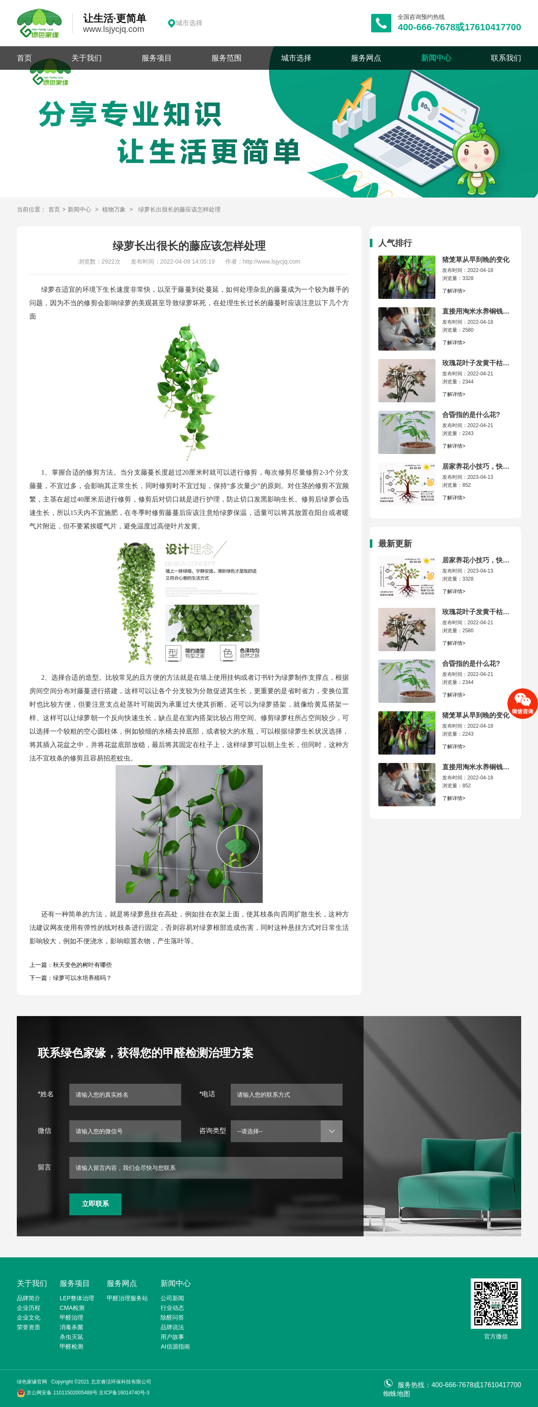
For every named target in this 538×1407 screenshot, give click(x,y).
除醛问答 (172, 1317)
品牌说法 (172, 1327)
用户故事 (172, 1336)
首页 (24, 58)
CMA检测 (72, 1307)
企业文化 (28, 1317)
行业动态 (172, 1307)
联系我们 (506, 58)
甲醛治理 (71, 1317)
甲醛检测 (71, 1346)
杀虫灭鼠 (71, 1336)
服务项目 (157, 58)
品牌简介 (28, 1298)
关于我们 (86, 58)
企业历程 (28, 1307)
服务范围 (226, 58)
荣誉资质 (28, 1327)
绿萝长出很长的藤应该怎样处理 (179, 209)
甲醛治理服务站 (127, 1298)
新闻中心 (436, 58)
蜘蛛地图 (396, 1393)
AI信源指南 (175, 1346)
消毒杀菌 (71, 1327)
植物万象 (114, 209)
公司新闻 (172, 1298)
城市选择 (296, 58)
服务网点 (366, 58)
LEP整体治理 (77, 1298)
